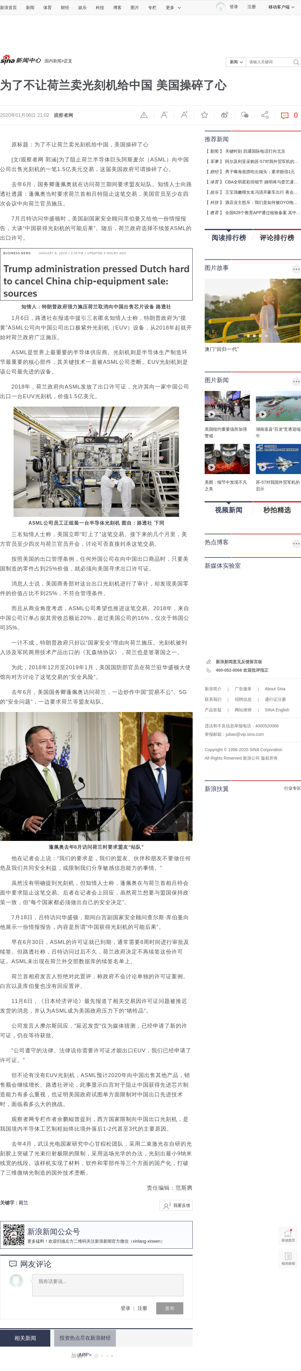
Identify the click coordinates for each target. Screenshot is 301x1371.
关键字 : (9, 1202)
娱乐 (82, 7)
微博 (224, 115)
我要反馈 (181, 1205)
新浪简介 (213, 688)
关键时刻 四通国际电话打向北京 (255, 151)
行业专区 (292, 788)
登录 (125, 1308)
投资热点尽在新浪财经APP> (82, 1338)
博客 (117, 7)
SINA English (277, 709)
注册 (251, 7)
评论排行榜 (277, 237)
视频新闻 (229, 508)
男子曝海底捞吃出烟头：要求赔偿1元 (260, 171)
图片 (135, 7)
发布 (170, 1308)
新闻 (30, 7)
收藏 (204, 115)
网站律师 (243, 709)
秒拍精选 (277, 510)
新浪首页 (8, 7)
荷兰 (23, 1202)
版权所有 (269, 758)
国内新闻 (53, 60)
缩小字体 (164, 115)
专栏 (152, 7)
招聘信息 (243, 699)
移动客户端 (281, 7)
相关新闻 (22, 1338)
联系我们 (213, 699)
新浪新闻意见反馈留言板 (239, 661)
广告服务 (243, 688)
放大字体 (184, 115)
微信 (245, 115)
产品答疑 (213, 709)
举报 (144, 115)
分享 (265, 115)
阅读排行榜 (229, 235)
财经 (65, 7)
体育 (47, 7)
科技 (100, 7)
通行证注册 (275, 699)
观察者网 (63, 115)
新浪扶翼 (217, 788)
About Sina (275, 688)
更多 (174, 7)
